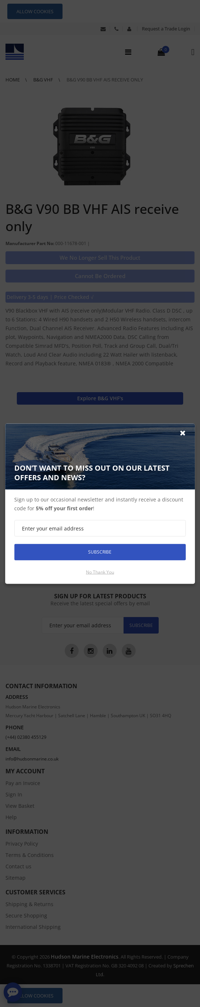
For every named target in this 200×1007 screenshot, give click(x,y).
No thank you (100, 572)
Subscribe (100, 552)
